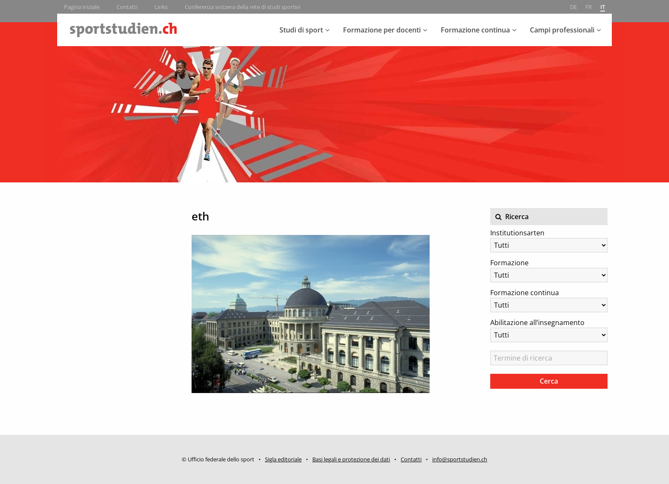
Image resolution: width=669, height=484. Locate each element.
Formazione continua (475, 30)
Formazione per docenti (382, 30)
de (573, 7)
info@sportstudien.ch (459, 459)
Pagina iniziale (81, 7)
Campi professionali (562, 30)
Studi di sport (301, 30)
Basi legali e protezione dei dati (351, 459)
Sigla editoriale (283, 459)
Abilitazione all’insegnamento (537, 322)
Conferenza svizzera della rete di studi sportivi (242, 7)
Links (161, 7)
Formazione (509, 262)
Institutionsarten (517, 233)
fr (588, 7)
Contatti (126, 7)
